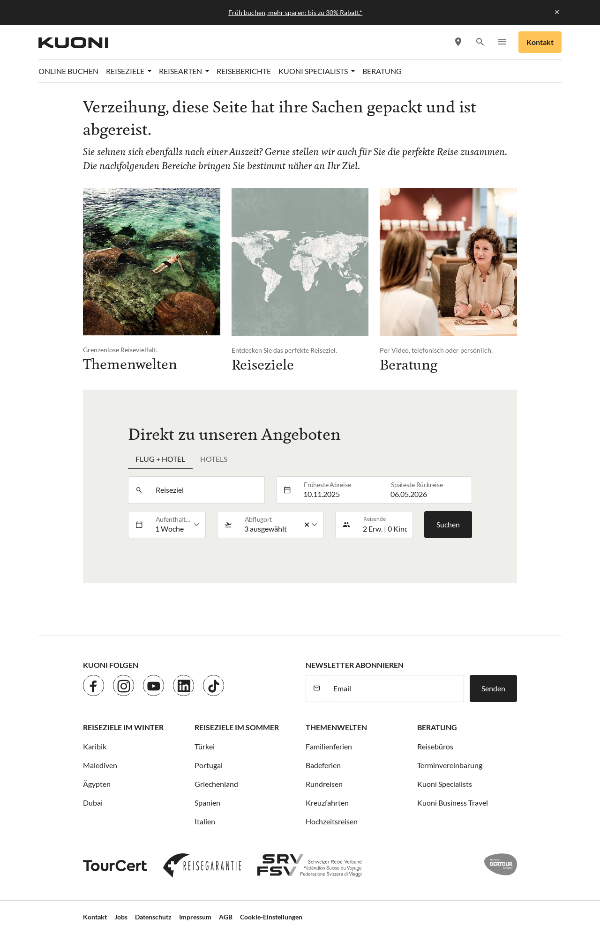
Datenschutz (153, 917)
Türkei (205, 746)
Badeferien (323, 765)
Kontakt (540, 41)
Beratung (382, 71)
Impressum (195, 917)
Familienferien (329, 746)
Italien (205, 821)
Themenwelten (336, 727)
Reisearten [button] (181, 71)
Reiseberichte (244, 71)
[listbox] (177, 524)
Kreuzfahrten (327, 802)
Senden (493, 688)
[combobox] (207, 490)
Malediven (100, 765)
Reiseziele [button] (126, 71)
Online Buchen (68, 71)
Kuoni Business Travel (452, 802)
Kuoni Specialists (444, 783)
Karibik (94, 746)
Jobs (121, 917)
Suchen (448, 524)
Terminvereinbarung (449, 765)
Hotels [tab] (213, 458)
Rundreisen (324, 783)
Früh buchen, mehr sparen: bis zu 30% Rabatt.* (295, 12)
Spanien (207, 802)
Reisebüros (435, 746)
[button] (480, 42)
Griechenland (216, 783)
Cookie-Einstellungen (271, 917)
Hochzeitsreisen (332, 821)
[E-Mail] (395, 688)
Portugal (209, 765)
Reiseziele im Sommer (237, 727)
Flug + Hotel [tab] (160, 458)
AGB (225, 917)
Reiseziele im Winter (123, 727)
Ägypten (97, 783)
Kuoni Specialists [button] (313, 71)
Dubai (93, 802)
